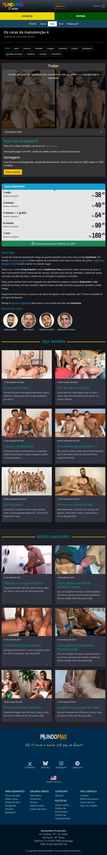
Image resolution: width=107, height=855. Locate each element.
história (31, 54)
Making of (10, 812)
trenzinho (56, 54)
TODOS (32, 23)
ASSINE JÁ (27, 16)
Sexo (52, 23)
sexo (16, 48)
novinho (63, 48)
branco (27, 48)
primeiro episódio (21, 303)
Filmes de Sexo (12, 795)
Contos (33, 802)
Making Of (72, 23)
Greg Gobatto (10, 329)
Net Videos (35, 795)
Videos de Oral (12, 802)
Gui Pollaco (28, 329)
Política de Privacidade (61, 810)
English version (53, 781)
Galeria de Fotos (38, 809)
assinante (51, 145)
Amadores (35, 798)
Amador (9, 809)
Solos (43, 23)
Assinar (60, 6)
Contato (84, 795)
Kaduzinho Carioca (66, 329)
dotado (39, 48)
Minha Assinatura (89, 798)
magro (50, 48)
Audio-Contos (37, 805)
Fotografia (10, 805)
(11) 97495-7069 (52, 840)
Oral (61, 23)
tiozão (74, 48)
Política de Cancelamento (62, 817)
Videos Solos (11, 798)
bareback (87, 48)
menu (99, 6)
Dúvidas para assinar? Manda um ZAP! (53, 243)
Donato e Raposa (18, 260)
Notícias (59, 795)
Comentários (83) (13, 132)
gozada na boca (14, 54)
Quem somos (62, 804)
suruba (43, 54)
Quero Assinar (87, 802)
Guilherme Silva (46, 329)
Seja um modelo (88, 805)
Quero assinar (13, 172)
